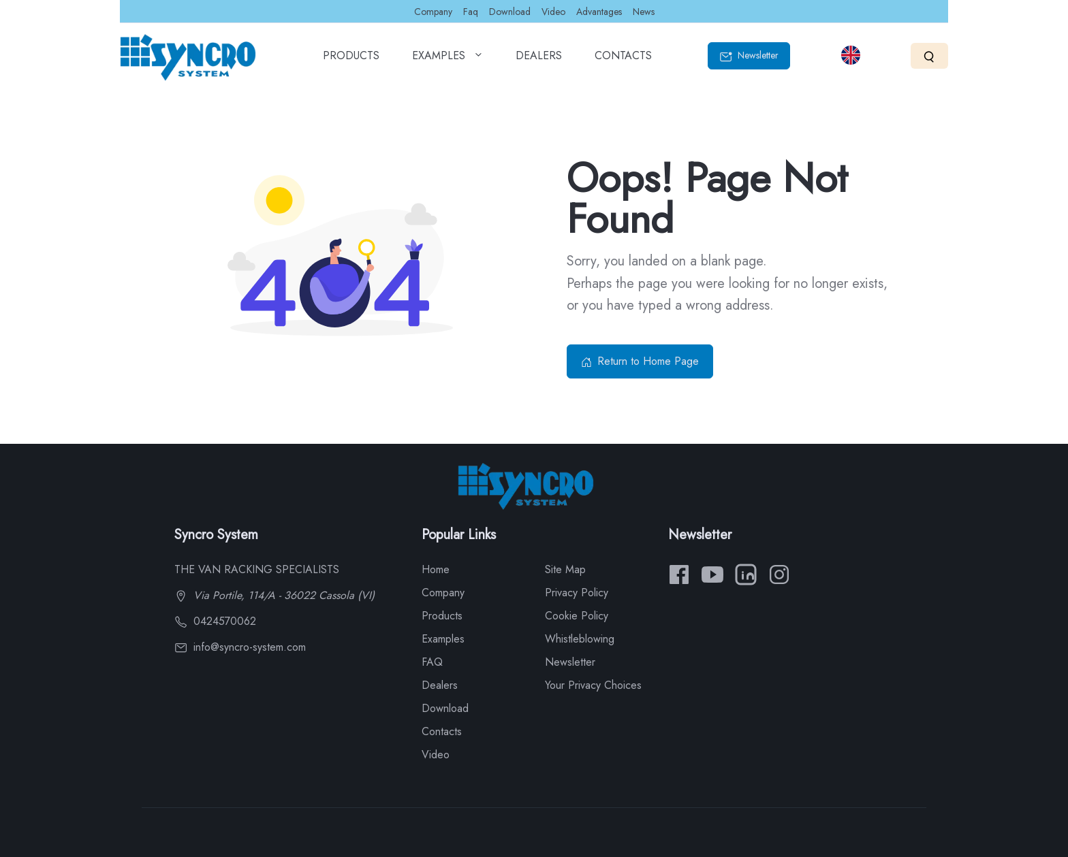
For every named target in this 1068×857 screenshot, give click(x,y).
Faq (470, 11)
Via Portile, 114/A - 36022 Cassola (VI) (274, 595)
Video (553, 11)
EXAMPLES (447, 60)
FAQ (432, 662)
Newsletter (749, 55)
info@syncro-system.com (240, 647)
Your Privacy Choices (593, 685)
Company (433, 11)
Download (510, 11)
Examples (443, 639)
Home (436, 569)
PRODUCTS (351, 60)
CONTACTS (623, 60)
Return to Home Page (640, 361)
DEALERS (539, 60)
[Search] (929, 55)
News (644, 11)
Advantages (599, 11)
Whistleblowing (579, 639)
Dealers (440, 685)
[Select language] (850, 55)
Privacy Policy (576, 592)
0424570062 (215, 621)
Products (442, 616)
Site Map (565, 569)
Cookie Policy (576, 616)
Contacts (442, 731)
